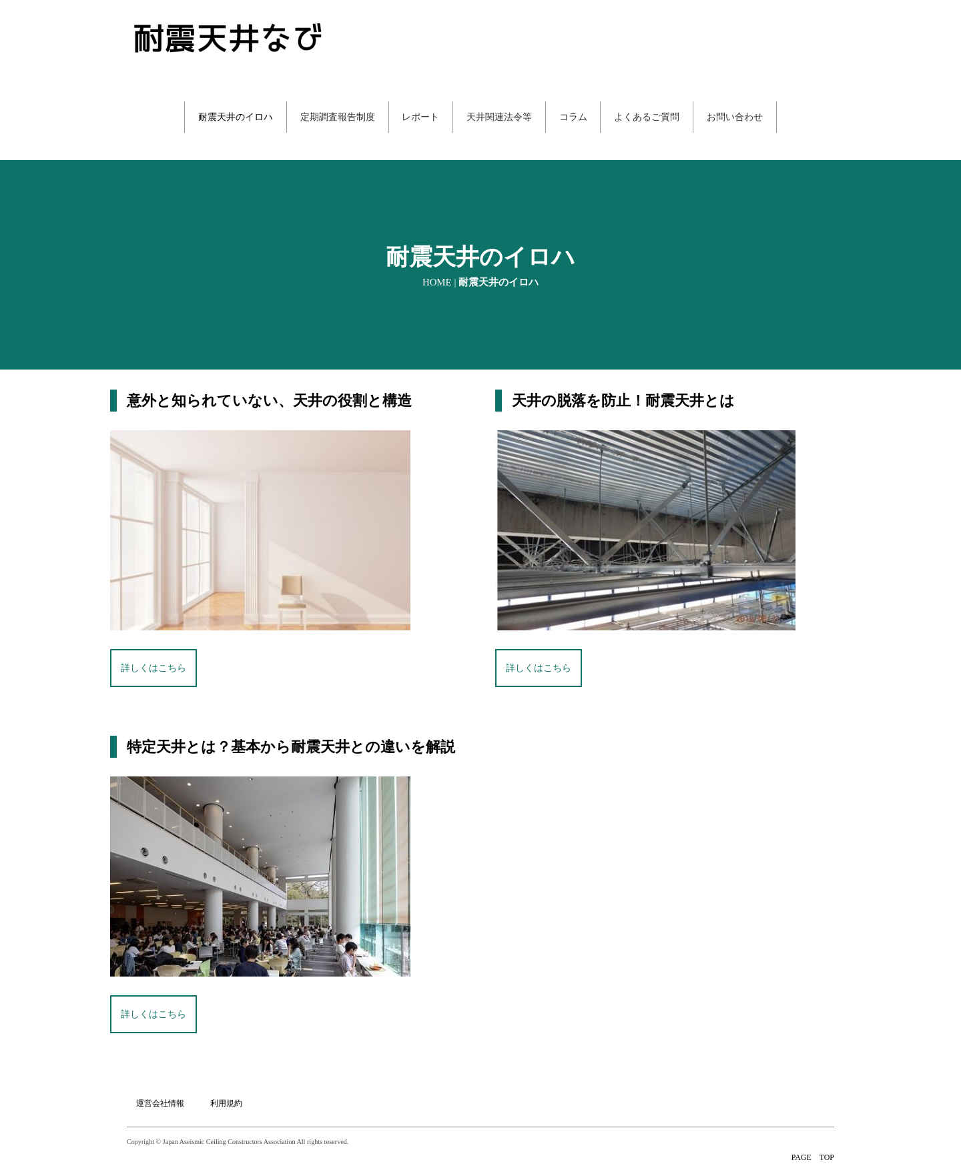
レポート (420, 117)
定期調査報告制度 (337, 117)
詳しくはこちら (153, 668)
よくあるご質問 (647, 117)
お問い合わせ (735, 117)
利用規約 (227, 1089)
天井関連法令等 (499, 117)
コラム (573, 117)
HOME (437, 282)
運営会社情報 (160, 1089)
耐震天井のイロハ (235, 117)
